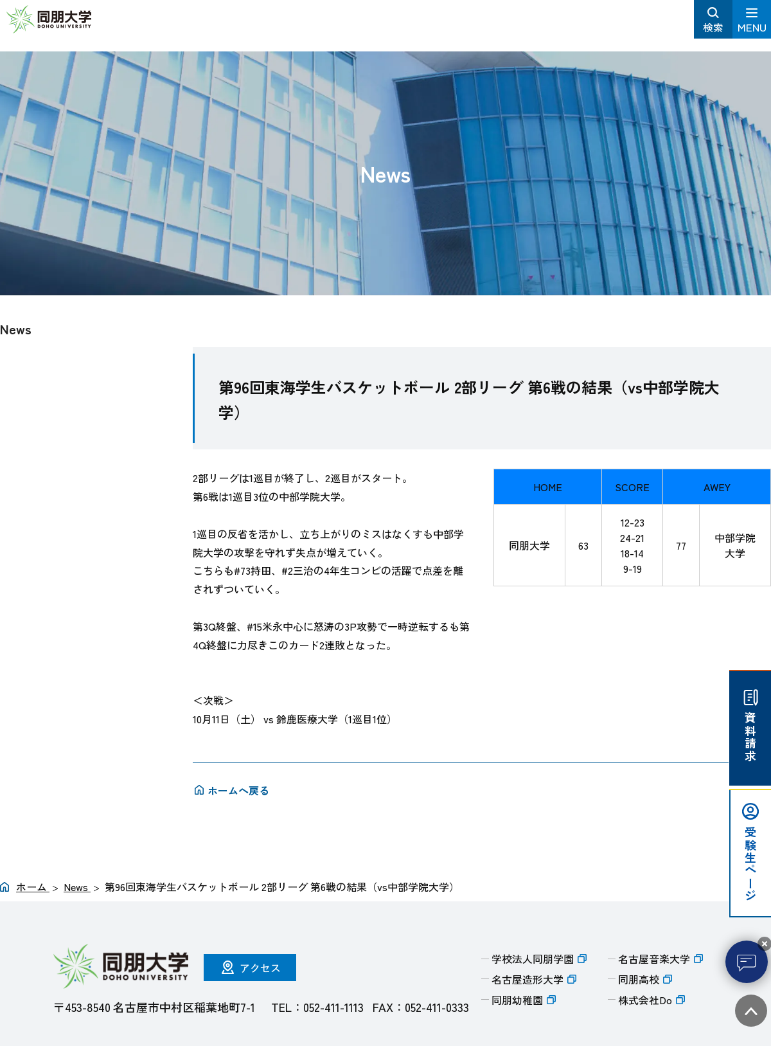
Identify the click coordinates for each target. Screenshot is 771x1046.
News (15, 329)
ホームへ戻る (238, 790)
